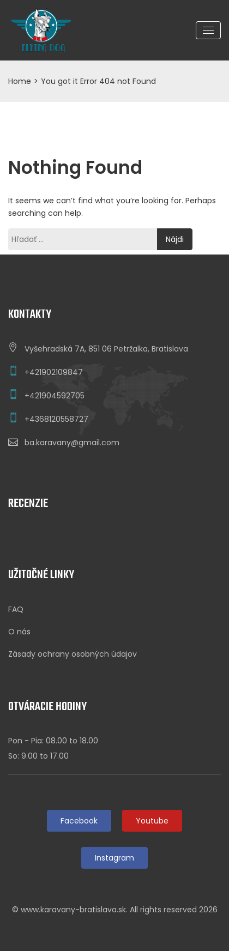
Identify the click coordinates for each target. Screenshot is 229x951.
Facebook (79, 820)
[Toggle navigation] (208, 30)
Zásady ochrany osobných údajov (72, 654)
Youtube (152, 820)
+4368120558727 (56, 419)
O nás (19, 631)
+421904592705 (55, 395)
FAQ (15, 609)
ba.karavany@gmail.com (72, 442)
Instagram (114, 857)
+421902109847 (54, 372)
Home (19, 81)
